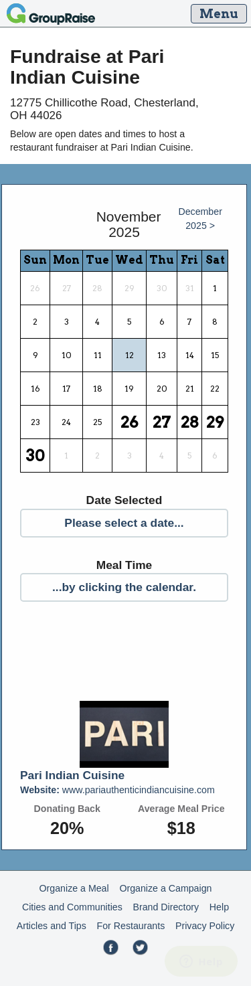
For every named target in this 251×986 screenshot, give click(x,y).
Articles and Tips (51, 925)
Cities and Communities (72, 907)
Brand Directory (166, 907)
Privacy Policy (204, 925)
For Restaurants (131, 925)
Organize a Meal (74, 888)
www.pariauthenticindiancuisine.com (117, 790)
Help (219, 907)
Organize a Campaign (165, 888)
